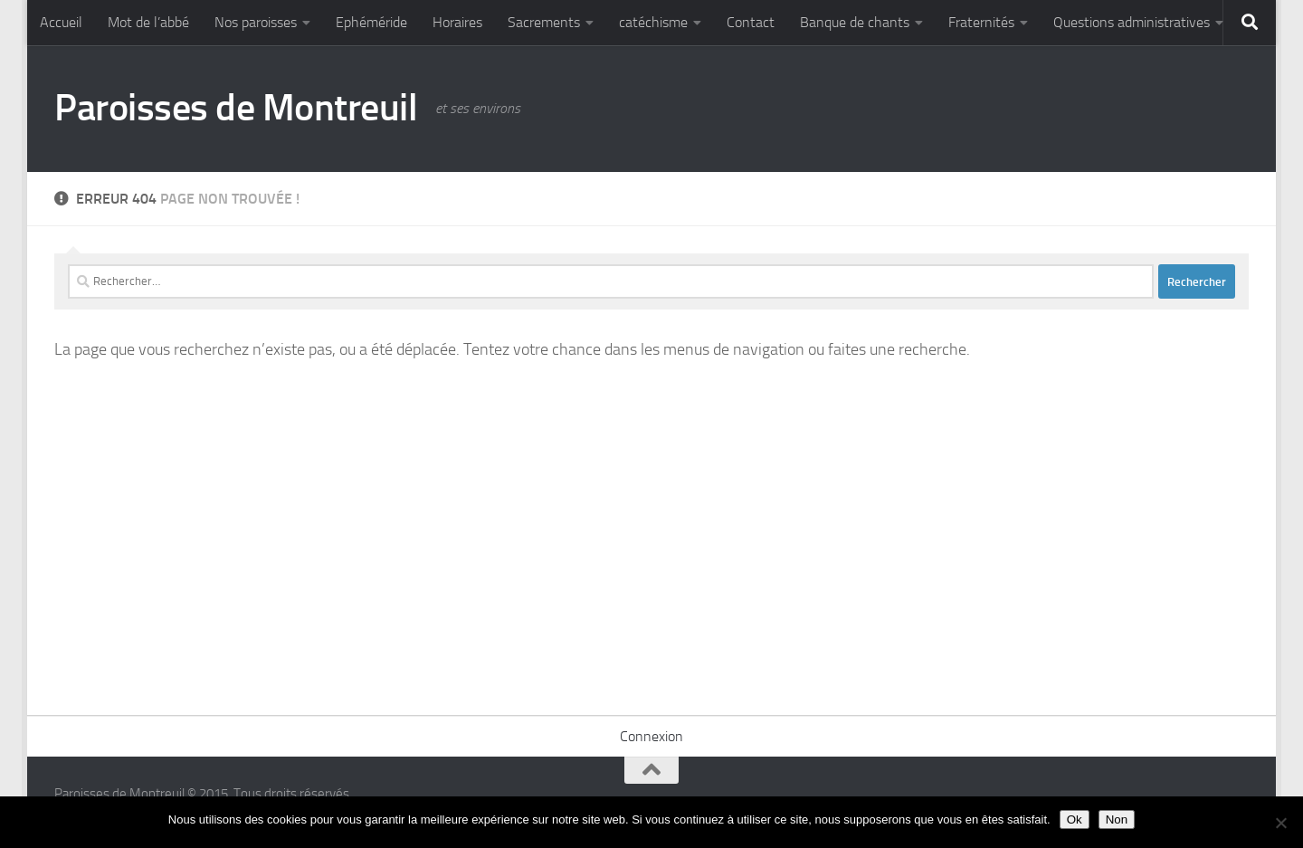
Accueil (61, 22)
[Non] (1280, 823)
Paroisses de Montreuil (235, 107)
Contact (751, 22)
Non (1116, 819)
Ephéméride (371, 22)
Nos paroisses (255, 22)
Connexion (651, 736)
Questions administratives (1131, 22)
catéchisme (653, 22)
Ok (1074, 819)
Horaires (457, 22)
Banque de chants (854, 22)
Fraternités (981, 22)
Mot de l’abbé (148, 22)
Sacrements (544, 22)
